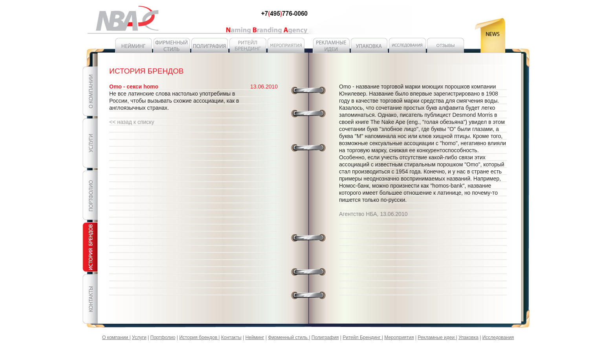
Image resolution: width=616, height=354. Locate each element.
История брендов (198, 337)
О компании (116, 337)
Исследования (498, 337)
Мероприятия (399, 337)
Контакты (231, 337)
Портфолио (163, 337)
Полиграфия (325, 337)
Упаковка (468, 337)
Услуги (139, 337)
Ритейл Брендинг (362, 337)
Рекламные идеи (437, 337)
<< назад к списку (131, 122)
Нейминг (254, 337)
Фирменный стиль (288, 337)
